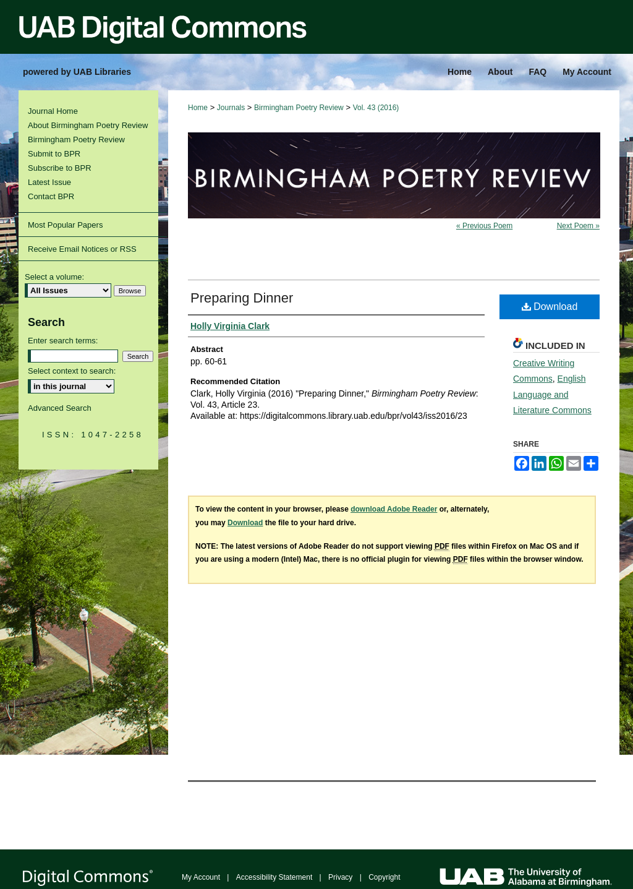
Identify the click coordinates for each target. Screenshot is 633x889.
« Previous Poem (484, 225)
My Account (201, 877)
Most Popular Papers (65, 225)
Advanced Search (59, 408)
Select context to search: (72, 371)
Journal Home (53, 111)
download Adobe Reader (393, 509)
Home (198, 107)
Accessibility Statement (274, 877)
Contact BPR (51, 196)
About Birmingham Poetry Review (88, 125)
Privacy (340, 877)
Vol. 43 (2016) (376, 107)
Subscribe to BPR (59, 168)
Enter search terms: (63, 340)
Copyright (384, 877)
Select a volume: (54, 276)
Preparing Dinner (241, 298)
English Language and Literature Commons (552, 394)
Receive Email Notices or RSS (82, 249)
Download (550, 306)
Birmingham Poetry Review (299, 107)
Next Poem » (578, 225)
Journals (231, 107)
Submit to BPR (54, 153)
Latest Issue (49, 182)
